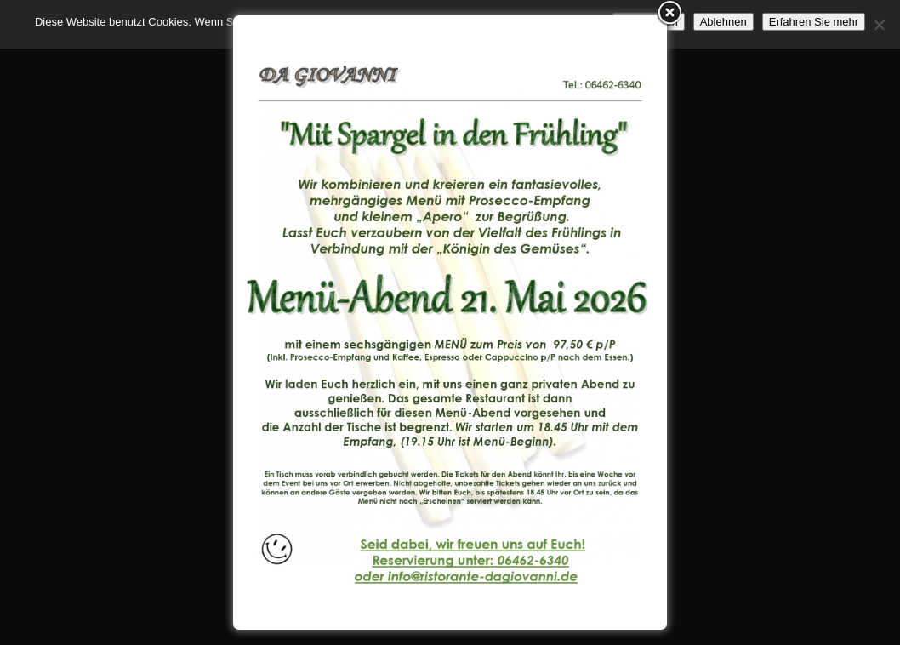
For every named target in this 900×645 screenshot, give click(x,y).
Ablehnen (723, 21)
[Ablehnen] (878, 24)
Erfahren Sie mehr (814, 21)
